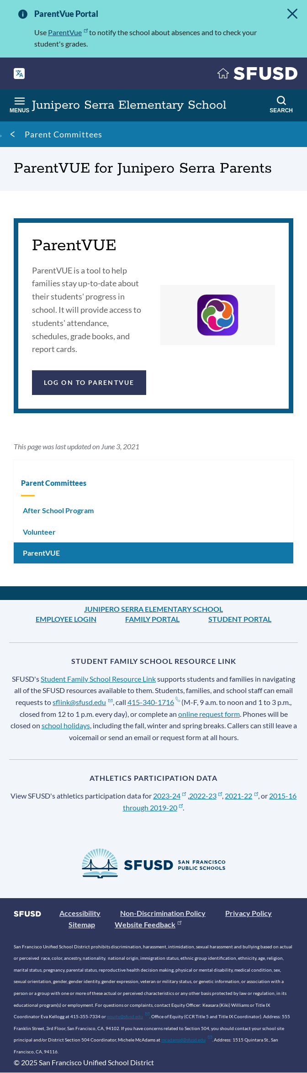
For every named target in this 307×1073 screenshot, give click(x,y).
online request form (209, 714)
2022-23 (205, 795)
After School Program (58, 510)
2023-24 (169, 795)
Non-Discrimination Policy (163, 913)
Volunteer (39, 531)
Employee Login (66, 619)
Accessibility (80, 913)
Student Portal (239, 619)
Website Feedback (148, 924)
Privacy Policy (248, 913)
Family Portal (152, 619)
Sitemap (82, 924)
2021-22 (241, 795)
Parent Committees (63, 134)
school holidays (66, 725)
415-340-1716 (153, 702)
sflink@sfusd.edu (82, 702)
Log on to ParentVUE (89, 382)
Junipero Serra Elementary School (153, 609)
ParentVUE (41, 552)
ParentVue (68, 32)
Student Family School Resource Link (98, 678)
